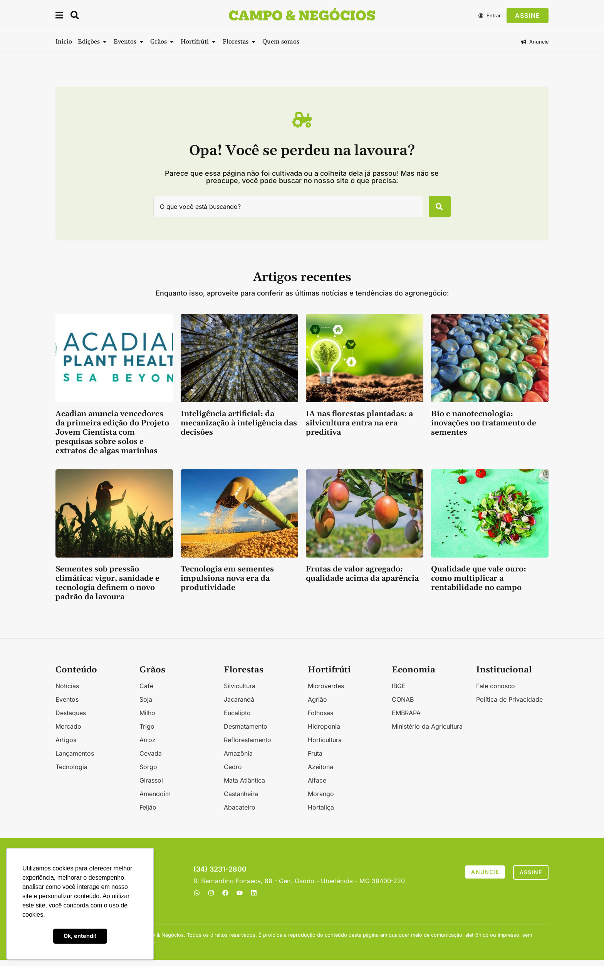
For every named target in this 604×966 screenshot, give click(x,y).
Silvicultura (239, 692)
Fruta (315, 759)
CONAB (403, 705)
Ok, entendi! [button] (80, 935)
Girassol (151, 786)
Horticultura (325, 746)
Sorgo (148, 773)
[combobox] (283, 209)
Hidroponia (324, 732)
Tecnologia (71, 773)
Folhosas (320, 719)
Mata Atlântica (244, 786)
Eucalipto (237, 719)
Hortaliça (321, 813)
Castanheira (241, 800)
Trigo (146, 732)
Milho (147, 719)
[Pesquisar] (435, 209)
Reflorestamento (247, 746)
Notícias (67, 692)
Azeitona (320, 773)
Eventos (67, 705)
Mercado (68, 732)
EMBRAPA (406, 719)
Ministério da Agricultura (427, 732)
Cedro (233, 773)
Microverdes (326, 692)
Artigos (65, 746)
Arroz (147, 746)
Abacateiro (239, 813)
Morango (321, 800)
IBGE (399, 692)
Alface (317, 786)
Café (146, 692)
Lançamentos (74, 759)
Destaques (70, 719)
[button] (59, 16)
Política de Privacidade (509, 705)
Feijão (147, 813)
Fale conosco (495, 692)
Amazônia (238, 759)
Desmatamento (245, 732)
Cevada (150, 759)
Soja (145, 705)
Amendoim (155, 800)
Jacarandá (239, 705)
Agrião (317, 705)
